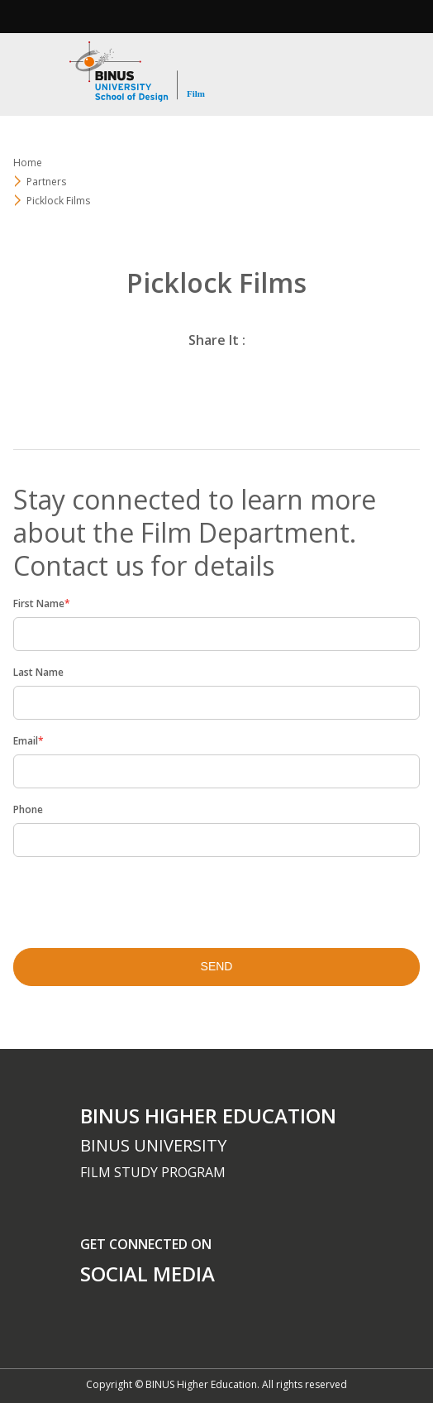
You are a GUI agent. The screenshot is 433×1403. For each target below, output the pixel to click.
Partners (46, 182)
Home (27, 163)
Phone (28, 809)
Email (28, 741)
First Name (41, 603)
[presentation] (119, 897)
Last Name (38, 672)
